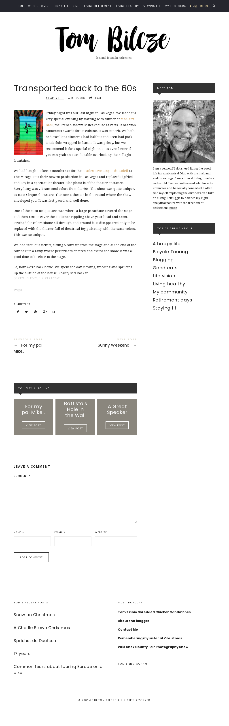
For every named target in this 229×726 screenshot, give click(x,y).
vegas (18, 301)
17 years (22, 669)
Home (19, 6)
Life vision (164, 276)
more (173, 207)
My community (170, 292)
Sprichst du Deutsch (35, 656)
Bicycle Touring (67, 6)
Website (101, 548)
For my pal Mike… (33, 422)
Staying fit (151, 6)
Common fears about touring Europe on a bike (58, 685)
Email (59, 548)
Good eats (165, 268)
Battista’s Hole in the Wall (75, 422)
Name (19, 548)
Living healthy (127, 6)
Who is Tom (37, 6)
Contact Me (24, 18)
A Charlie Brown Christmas (42, 643)
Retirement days (172, 300)
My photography (178, 6)
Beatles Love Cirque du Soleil (106, 183)
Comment (22, 491)
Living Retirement (98, 6)
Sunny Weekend (106, 355)
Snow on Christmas (34, 630)
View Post (33, 439)
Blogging (163, 260)
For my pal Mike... (44, 358)
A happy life (55, 110)
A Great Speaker (117, 422)
